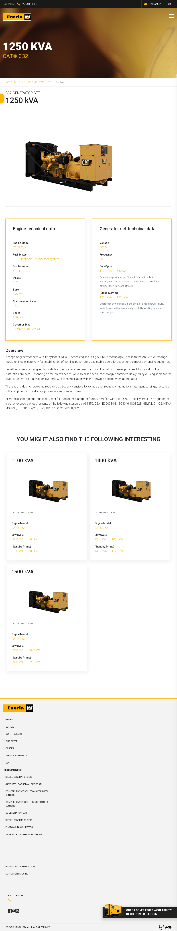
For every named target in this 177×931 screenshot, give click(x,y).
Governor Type (21, 324)
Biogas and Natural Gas (20, 866)
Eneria (8, 82)
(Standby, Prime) (109, 292)
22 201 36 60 (29, 4)
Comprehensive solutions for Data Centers (26, 804)
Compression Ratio (24, 301)
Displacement (21, 266)
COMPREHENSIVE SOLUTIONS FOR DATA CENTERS (26, 793)
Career (9, 748)
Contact (10, 726)
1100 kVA (22, 460)
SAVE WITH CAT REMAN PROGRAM (23, 784)
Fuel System (20, 254)
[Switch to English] (169, 4)
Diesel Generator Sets (39, 82)
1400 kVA (106, 460)
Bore (16, 289)
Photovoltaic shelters (19, 827)
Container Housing (17, 873)
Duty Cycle (106, 266)
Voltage (104, 242)
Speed (17, 312)
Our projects (13, 734)
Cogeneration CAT (16, 812)
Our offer (19, 82)
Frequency (106, 254)
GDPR (8, 762)
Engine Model (21, 242)
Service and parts (16, 755)
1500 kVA (22, 572)
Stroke (17, 277)
